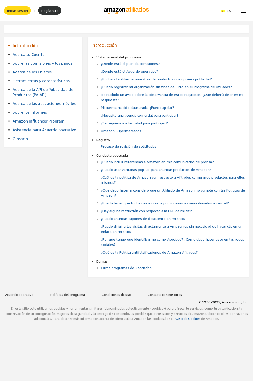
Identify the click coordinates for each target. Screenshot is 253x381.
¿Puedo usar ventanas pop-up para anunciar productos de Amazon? (156, 169)
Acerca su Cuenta (29, 54)
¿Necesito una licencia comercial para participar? (140, 115)
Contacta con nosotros (165, 295)
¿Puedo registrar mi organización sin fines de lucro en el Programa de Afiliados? (166, 87)
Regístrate (49, 10)
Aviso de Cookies (187, 319)
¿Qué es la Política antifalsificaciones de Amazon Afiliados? (149, 252)
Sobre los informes (30, 112)
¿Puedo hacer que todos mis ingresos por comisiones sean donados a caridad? (165, 203)
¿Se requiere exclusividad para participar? (134, 123)
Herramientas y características (41, 80)
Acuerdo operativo (19, 295)
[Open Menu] (242, 10)
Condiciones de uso (116, 295)
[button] (228, 10)
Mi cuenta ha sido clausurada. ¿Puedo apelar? (137, 107)
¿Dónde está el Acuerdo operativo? (129, 71)
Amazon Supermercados (121, 130)
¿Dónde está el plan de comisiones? (130, 63)
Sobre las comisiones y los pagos (42, 63)
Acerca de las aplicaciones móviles (44, 103)
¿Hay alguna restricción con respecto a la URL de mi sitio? (147, 211)
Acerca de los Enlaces (32, 72)
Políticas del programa (67, 295)
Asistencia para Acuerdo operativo (44, 129)
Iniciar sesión (17, 10)
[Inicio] (126, 10)
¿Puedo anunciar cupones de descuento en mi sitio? (143, 218)
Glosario (20, 138)
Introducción (25, 45)
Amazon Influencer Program (39, 121)
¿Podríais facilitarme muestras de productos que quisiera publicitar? (156, 79)
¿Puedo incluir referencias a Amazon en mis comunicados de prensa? (157, 161)
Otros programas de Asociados (126, 267)
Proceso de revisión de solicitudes (128, 146)
